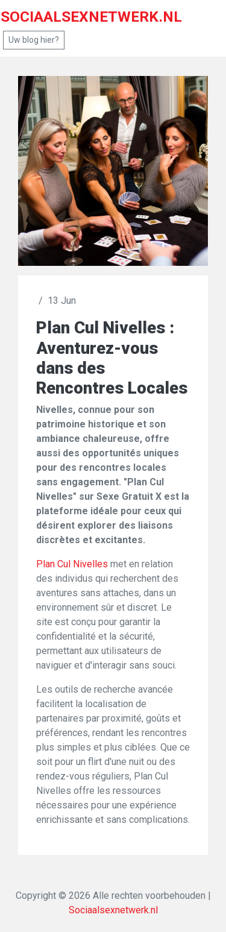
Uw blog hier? (33, 40)
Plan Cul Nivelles (72, 564)
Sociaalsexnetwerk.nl (113, 910)
